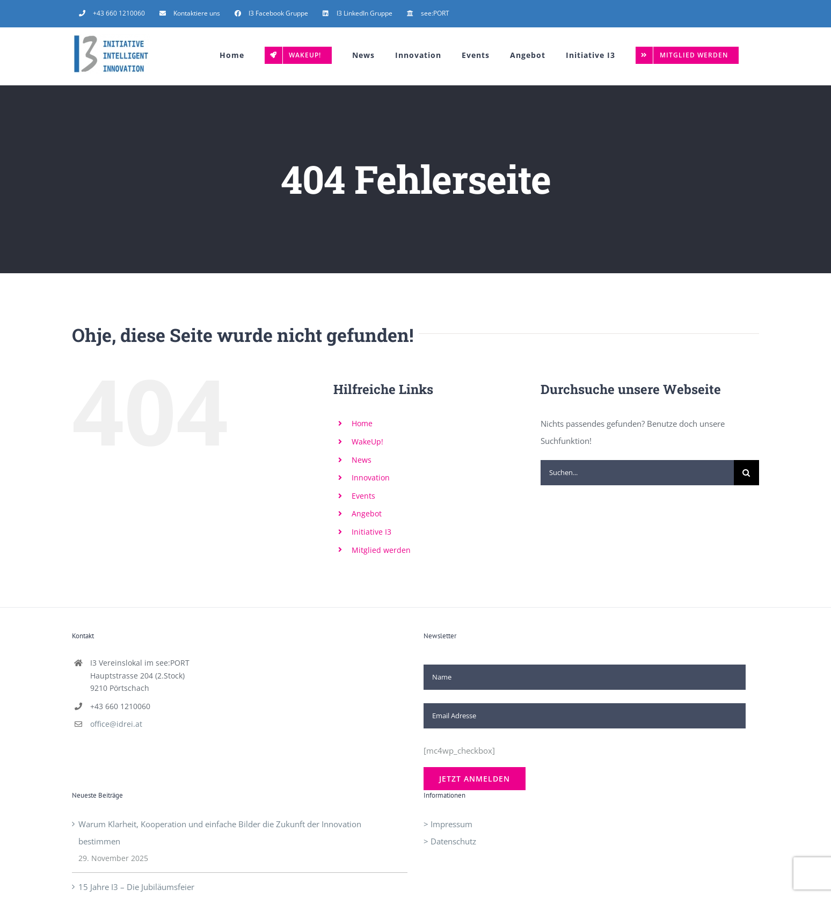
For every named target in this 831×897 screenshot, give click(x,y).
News (361, 460)
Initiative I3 (371, 532)
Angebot (367, 513)
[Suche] (746, 472)
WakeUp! (367, 441)
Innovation (371, 477)
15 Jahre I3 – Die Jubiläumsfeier (136, 886)
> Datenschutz (450, 841)
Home (362, 423)
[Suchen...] (637, 472)
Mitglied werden (381, 550)
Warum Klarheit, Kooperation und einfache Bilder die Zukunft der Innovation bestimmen (219, 833)
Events (363, 496)
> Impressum (448, 824)
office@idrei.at (116, 724)
